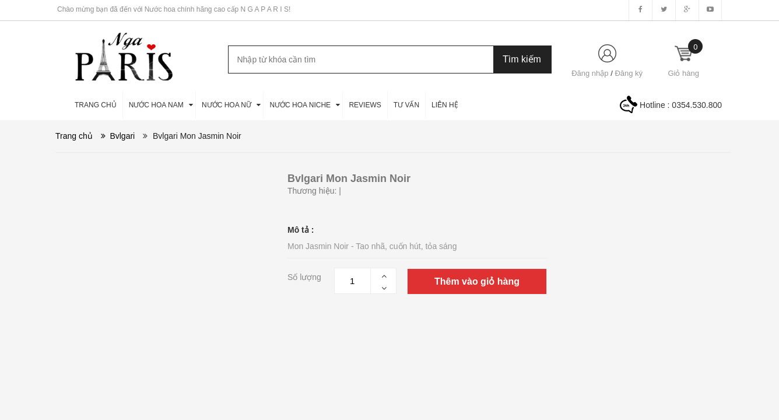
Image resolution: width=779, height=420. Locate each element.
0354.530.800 (697, 105)
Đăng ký (629, 73)
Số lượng (304, 277)
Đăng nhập (589, 73)
